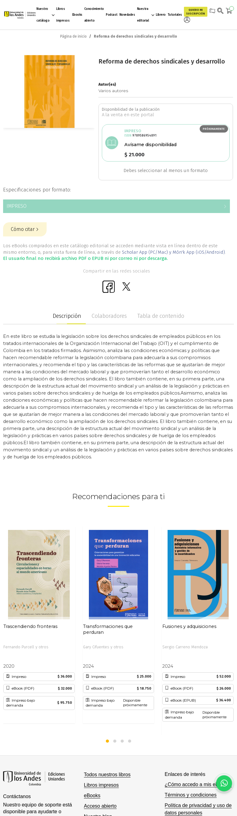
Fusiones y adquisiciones (189, 626)
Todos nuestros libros (107, 774)
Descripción (67, 316)
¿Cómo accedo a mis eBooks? (198, 784)
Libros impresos (101, 785)
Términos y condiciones (191, 795)
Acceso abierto (100, 806)
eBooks (92, 795)
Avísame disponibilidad (150, 144)
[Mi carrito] (229, 11)
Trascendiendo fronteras (30, 626)
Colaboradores (109, 316)
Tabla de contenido (160, 316)
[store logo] (19, 14)
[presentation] (11, 606)
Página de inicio (73, 36)
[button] (107, 741)
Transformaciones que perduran (108, 629)
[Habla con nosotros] (224, 783)
